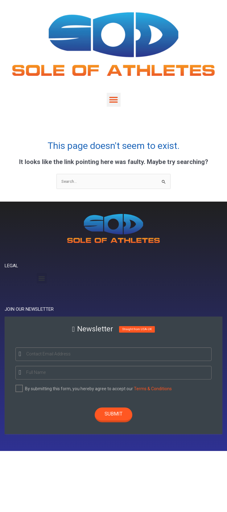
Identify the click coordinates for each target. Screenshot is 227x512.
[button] (114, 100)
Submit (113, 414)
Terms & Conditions (152, 388)
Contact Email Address (47, 353)
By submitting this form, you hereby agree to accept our (97, 388)
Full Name (35, 372)
